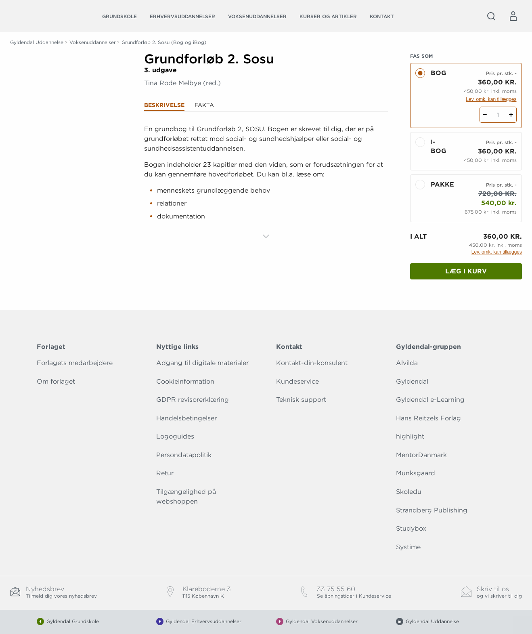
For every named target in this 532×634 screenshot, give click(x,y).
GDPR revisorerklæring (192, 399)
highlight (410, 436)
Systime (408, 547)
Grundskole (119, 16)
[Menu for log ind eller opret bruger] (513, 16)
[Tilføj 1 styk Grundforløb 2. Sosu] (511, 114)
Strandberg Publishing (431, 510)
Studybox (411, 528)
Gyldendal (412, 381)
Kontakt (382, 16)
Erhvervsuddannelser (182, 16)
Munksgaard (415, 473)
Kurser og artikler (328, 16)
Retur (165, 473)
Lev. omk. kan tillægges (491, 99)
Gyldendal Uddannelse (36, 42)
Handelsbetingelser (186, 418)
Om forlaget (56, 381)
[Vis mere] (266, 236)
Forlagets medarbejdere (75, 363)
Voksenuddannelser (257, 16)
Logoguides (175, 436)
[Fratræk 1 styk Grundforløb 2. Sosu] (485, 114)
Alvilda (407, 363)
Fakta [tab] (204, 105)
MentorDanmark (421, 455)
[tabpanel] (266, 181)
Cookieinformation (185, 381)
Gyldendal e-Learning (430, 399)
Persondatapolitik (184, 455)
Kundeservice (297, 381)
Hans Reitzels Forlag (428, 418)
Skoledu (408, 491)
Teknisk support (301, 399)
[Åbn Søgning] (491, 16)
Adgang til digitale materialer (202, 363)
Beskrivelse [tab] (164, 105)
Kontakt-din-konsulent (312, 363)
